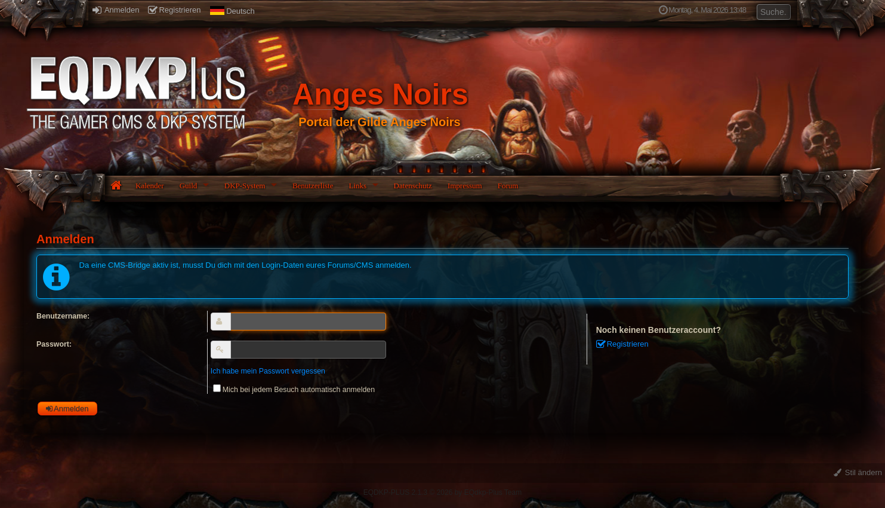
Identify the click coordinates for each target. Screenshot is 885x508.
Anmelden (115, 9)
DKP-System (245, 185)
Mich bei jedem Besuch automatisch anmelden (294, 389)
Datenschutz (413, 185)
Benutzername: (63, 316)
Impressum (465, 185)
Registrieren (174, 9)
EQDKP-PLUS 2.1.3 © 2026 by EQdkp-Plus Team (442, 492)
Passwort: (54, 344)
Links (357, 185)
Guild (189, 185)
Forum (508, 185)
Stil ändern (858, 472)
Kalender (149, 185)
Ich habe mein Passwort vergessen (268, 371)
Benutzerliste (313, 185)
